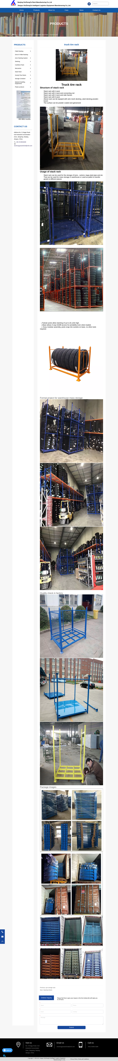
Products (21, 34)
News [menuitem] (82, 10)
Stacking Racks (47, 990)
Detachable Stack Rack (41, 34)
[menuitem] (36, 10)
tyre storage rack (50, 987)
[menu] (59, 10)
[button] (36, 10)
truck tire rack (54, 34)
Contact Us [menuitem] (96, 10)
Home (16, 34)
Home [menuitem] (21, 10)
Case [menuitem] (66, 10)
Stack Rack (29, 34)
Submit (71, 1027)
